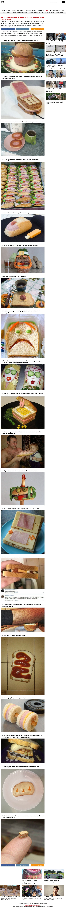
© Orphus (45, 903)
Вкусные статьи (6, 12)
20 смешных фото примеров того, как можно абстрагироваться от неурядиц (55, 66)
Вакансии (27, 905)
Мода (3, 10)
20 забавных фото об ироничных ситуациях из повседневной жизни (55, 42)
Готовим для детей (59, 12)
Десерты (31, 12)
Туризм (13, 10)
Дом (63, 10)
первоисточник (50, 906)
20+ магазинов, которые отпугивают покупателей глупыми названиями (29, 882)
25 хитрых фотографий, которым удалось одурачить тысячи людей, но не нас (10, 898)
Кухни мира (13, 12)
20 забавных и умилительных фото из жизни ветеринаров (54, 78)
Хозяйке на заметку (49, 12)
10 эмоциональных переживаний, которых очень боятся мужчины (53, 898)
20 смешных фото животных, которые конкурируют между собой (55, 102)
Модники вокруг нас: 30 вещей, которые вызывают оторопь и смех (31, 898)
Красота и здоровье (55, 10)
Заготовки (41, 12)
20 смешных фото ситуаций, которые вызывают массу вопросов (54, 90)
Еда (47, 10)
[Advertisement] (56, 23)
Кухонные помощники (22, 12)
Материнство (41, 10)
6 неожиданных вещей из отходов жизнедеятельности (52, 881)
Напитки (36, 12)
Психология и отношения (24, 10)
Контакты (39, 905)
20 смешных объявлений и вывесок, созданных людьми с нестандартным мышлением (55, 54)
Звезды (8, 10)
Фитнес (34, 10)
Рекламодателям (33, 905)
